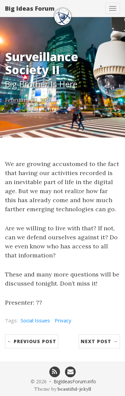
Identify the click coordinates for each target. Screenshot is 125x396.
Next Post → (99, 341)
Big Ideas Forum (30, 8)
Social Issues (35, 320)
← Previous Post (31, 341)
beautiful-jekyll (74, 389)
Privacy (63, 320)
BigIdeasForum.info (75, 381)
